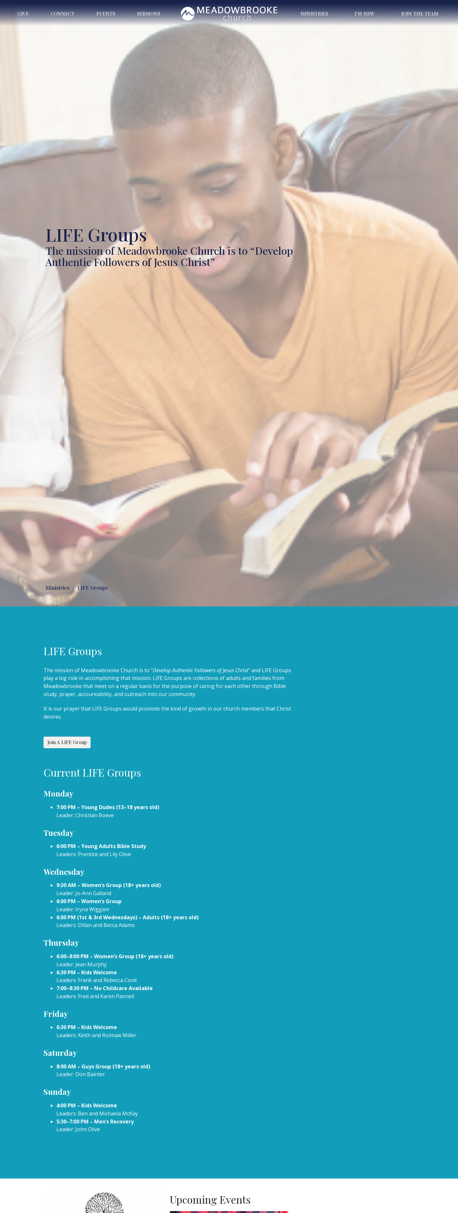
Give (23, 13)
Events (105, 13)
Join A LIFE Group (67, 742)
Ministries (314, 13)
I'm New (365, 13)
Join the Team (419, 13)
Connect (62, 13)
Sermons (148, 13)
